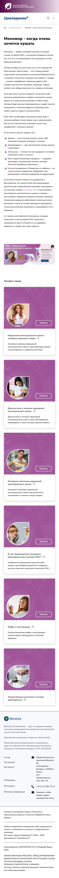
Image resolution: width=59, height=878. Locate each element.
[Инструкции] (9, 762)
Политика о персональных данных (23, 813)
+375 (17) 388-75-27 (45, 786)
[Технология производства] (10, 786)
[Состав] (7, 757)
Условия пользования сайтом (17, 811)
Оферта (7, 817)
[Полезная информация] (14, 791)
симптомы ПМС (30, 190)
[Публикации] (9, 780)
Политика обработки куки (38, 814)
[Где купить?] (9, 767)
